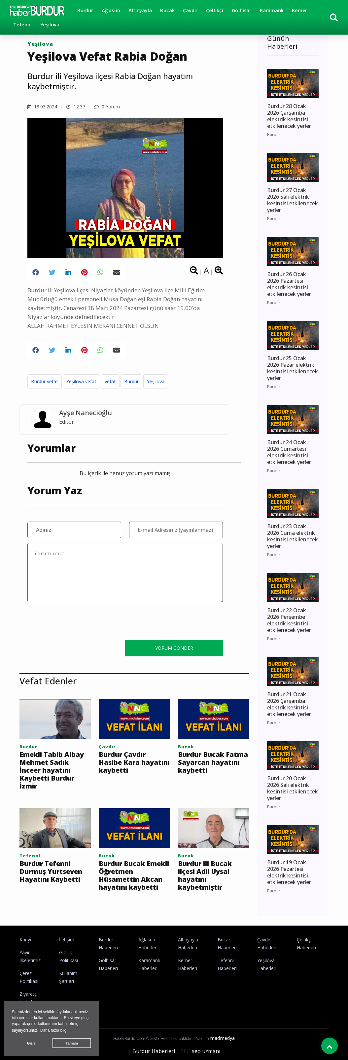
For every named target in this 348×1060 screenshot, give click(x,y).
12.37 (75, 106)
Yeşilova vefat (81, 381)
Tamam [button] (72, 1043)
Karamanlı (271, 10)
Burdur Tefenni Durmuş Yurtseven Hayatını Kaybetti (50, 871)
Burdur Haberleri (153, 1051)
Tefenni (22, 24)
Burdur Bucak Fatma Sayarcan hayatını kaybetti (213, 762)
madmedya (222, 1038)
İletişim (66, 939)
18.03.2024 (42, 106)
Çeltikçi (214, 10)
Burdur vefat (44, 381)
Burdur (85, 10)
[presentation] (77, 622)
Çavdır (190, 10)
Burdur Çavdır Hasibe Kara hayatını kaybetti (134, 762)
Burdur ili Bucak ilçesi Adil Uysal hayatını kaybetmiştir (205, 875)
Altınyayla (140, 10)
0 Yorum (107, 106)
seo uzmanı (206, 1051)
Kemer (299, 10)
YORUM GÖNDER (174, 648)
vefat (110, 381)
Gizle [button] (31, 1043)
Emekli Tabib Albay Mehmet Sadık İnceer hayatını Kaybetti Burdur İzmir (51, 770)
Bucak (167, 10)
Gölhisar (241, 10)
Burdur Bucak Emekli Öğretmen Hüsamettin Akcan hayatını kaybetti (134, 875)
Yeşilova (49, 24)
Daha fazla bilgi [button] (53, 1030)
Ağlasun (111, 10)
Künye (26, 939)
